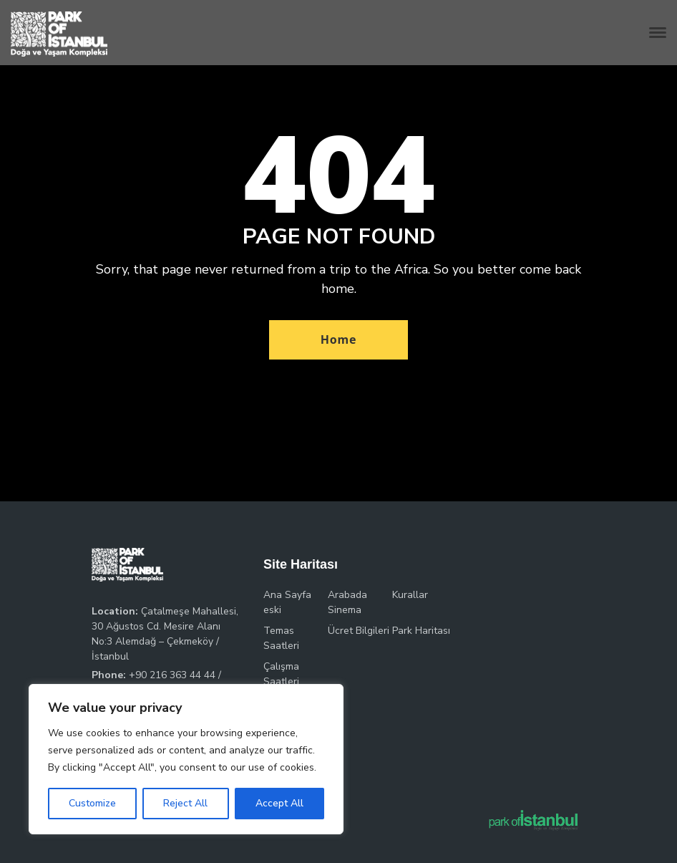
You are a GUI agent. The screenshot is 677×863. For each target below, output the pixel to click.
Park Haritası (421, 630)
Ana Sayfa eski (287, 602)
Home (339, 339)
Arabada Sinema (347, 602)
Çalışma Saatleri (281, 674)
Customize (92, 803)
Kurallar (410, 595)
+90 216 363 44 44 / (175, 675)
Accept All (279, 803)
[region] (186, 759)
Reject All (185, 803)
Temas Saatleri (281, 638)
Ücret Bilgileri (358, 630)
